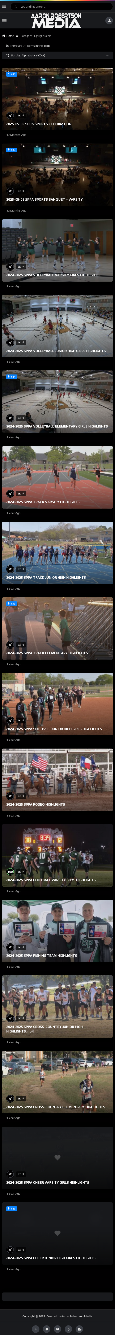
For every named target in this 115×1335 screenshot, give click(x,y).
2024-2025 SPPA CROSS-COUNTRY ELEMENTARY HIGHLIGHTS (55, 1107)
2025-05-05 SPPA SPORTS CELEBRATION (39, 124)
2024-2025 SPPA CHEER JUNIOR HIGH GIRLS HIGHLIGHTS (50, 1258)
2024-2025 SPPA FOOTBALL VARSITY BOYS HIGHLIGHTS (51, 880)
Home (8, 35)
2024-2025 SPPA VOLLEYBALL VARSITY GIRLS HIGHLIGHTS (52, 275)
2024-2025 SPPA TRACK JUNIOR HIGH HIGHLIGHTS (46, 578)
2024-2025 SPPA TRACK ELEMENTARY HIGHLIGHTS (47, 653)
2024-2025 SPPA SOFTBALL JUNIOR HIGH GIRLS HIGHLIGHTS (54, 729)
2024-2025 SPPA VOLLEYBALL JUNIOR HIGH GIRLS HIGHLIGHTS (56, 351)
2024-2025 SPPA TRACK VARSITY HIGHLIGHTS (43, 502)
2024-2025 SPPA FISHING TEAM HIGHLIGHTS (41, 956)
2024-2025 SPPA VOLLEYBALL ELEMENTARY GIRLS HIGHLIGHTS (57, 426)
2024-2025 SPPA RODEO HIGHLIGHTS (35, 804)
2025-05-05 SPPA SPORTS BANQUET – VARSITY (44, 199)
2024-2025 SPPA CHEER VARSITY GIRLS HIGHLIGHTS (47, 1182)
